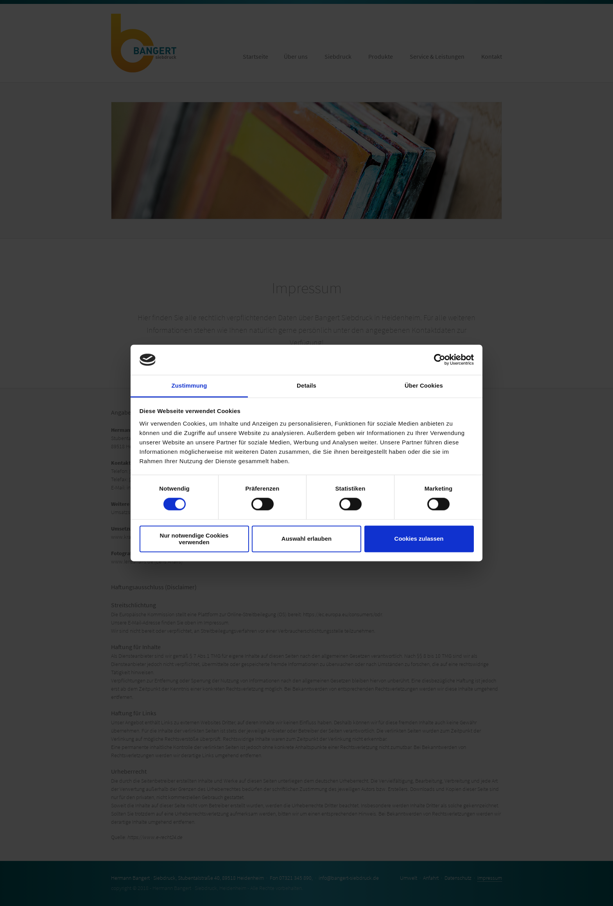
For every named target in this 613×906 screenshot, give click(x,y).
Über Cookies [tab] (424, 385)
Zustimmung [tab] (189, 385)
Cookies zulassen (419, 539)
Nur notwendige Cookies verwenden (194, 538)
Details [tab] (306, 385)
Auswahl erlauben (306, 539)
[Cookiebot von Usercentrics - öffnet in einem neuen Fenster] (439, 360)
